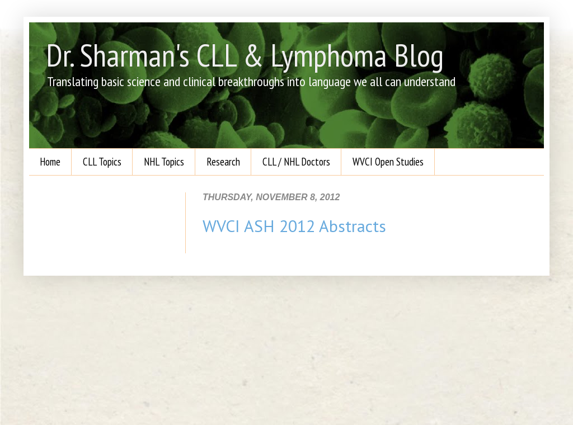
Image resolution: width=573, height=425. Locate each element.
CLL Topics (102, 161)
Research (223, 161)
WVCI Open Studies (388, 161)
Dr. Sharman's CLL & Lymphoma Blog (245, 55)
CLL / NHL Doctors (296, 161)
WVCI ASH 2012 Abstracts (294, 226)
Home (50, 161)
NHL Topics (164, 161)
